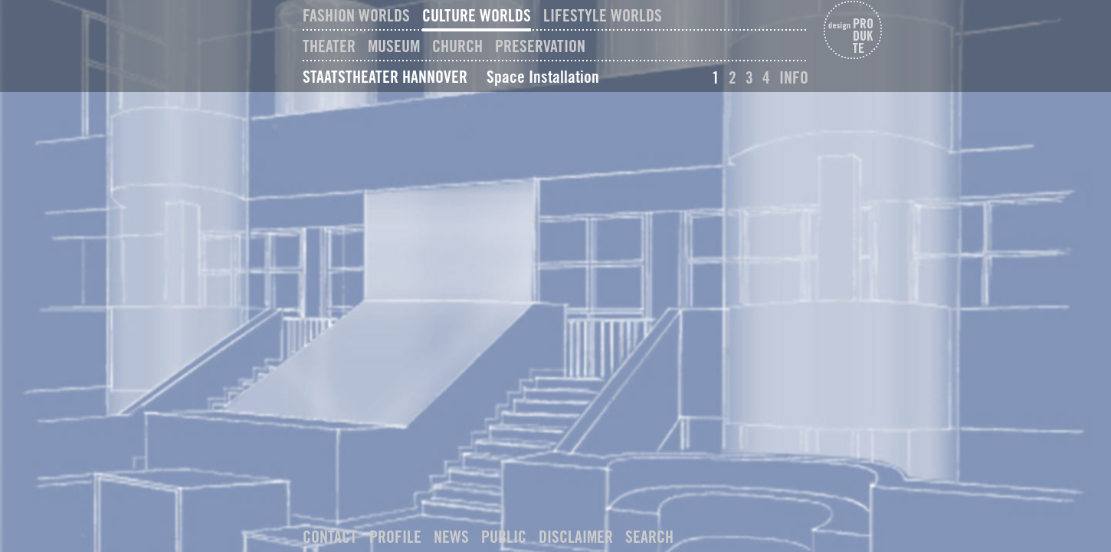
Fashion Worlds (356, 15)
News (451, 537)
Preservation (540, 46)
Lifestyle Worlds (602, 15)
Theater (329, 46)
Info (793, 77)
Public (503, 537)
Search (649, 537)
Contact (330, 537)
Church (457, 46)
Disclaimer (576, 537)
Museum (394, 46)
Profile (395, 537)
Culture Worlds (476, 15)
